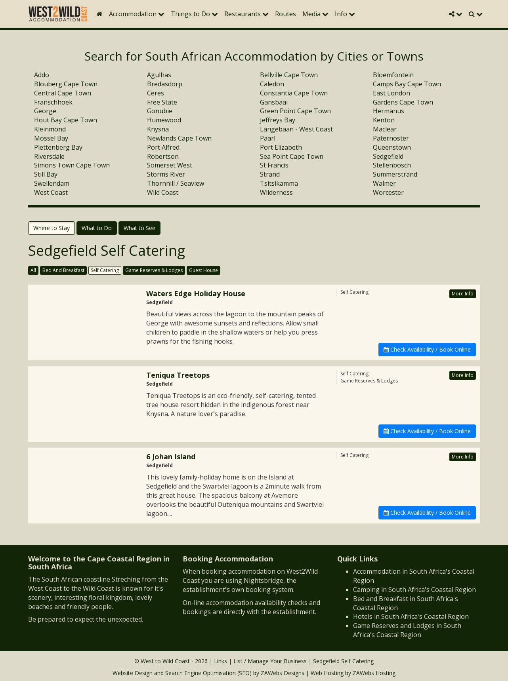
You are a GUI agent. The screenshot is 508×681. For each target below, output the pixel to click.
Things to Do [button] (194, 14)
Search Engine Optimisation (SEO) (208, 673)
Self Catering (105, 270)
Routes (285, 14)
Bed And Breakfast (63, 270)
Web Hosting (327, 673)
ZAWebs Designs (282, 673)
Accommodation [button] (136, 14)
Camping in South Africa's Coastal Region (414, 589)
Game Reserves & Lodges (154, 270)
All (33, 270)
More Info (463, 293)
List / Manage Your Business (270, 661)
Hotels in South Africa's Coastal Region (411, 616)
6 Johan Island (170, 456)
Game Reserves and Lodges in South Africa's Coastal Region (407, 630)
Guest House (203, 270)
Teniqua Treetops (178, 375)
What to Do (97, 228)
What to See (139, 228)
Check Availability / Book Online (427, 349)
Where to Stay (51, 228)
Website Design (133, 673)
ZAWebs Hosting (374, 673)
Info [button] (345, 14)
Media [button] (315, 14)
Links (220, 661)
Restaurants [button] (246, 14)
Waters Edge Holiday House (195, 293)
